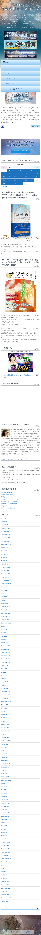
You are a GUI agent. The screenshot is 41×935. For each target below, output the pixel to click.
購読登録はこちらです (20, 150)
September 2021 (6, 701)
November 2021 (5, 695)
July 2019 (4, 786)
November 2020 (5, 734)
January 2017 (5, 885)
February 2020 (5, 764)
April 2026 (4, 521)
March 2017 (4, 878)
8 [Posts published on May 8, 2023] (9, 173)
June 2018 (4, 829)
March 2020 (4, 760)
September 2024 (6, 583)
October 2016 (5, 894)
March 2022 (4, 682)
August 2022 (4, 665)
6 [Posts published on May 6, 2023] (37, 170)
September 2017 (6, 858)
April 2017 (4, 875)
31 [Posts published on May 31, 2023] (20, 183)
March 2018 (4, 839)
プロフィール (11, 73)
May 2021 (4, 714)
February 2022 (5, 685)
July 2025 (4, 551)
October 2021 (5, 698)
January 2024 (5, 610)
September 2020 (6, 741)
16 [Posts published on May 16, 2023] (15, 177)
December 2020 (5, 731)
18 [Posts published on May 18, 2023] (26, 177)
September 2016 (6, 898)
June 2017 (4, 868)
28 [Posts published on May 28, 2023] (4, 183)
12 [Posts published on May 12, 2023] (31, 173)
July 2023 (4, 629)
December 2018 (5, 809)
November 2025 (5, 538)
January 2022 (5, 688)
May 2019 (4, 793)
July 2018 (4, 826)
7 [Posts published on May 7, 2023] (3, 173)
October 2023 (5, 620)
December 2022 (5, 652)
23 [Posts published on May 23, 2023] (15, 180)
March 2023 (4, 642)
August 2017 (4, 862)
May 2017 (4, 871)
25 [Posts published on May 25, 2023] (26, 180)
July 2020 (4, 747)
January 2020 (5, 767)
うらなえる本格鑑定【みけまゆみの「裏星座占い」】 (17, 375)
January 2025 (5, 570)
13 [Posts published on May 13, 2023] (37, 173)
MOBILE (14, 932)
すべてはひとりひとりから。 (9, 499)
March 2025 (4, 564)
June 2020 (4, 750)
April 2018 (4, 836)
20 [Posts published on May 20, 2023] (37, 177)
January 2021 (5, 727)
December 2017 (5, 849)
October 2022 (5, 659)
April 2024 (4, 600)
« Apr (2, 186)
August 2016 (4, 901)
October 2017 (5, 855)
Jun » (6, 186)
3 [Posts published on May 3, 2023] (20, 170)
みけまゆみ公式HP (6, 492)
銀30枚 (3, 497)
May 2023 (4, 636)
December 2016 (5, 888)
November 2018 (5, 813)
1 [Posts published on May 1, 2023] (9, 170)
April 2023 (4, 639)
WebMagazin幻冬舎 (7, 495)
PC (28, 932)
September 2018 (6, 819)
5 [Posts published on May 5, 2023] (31, 170)
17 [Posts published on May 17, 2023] (20, 177)
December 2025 (5, 534)
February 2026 (5, 528)
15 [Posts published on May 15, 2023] (9, 177)
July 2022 (4, 669)
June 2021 (4, 711)
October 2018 (5, 816)
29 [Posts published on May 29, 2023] (9, 183)
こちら (15, 483)
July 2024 (4, 590)
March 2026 (4, 525)
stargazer (4, 506)
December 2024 (5, 574)
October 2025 (5, 541)
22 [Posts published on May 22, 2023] (9, 180)
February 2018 (5, 842)
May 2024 (4, 597)
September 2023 (6, 623)
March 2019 (4, 800)
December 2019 (5, 770)
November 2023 (5, 616)
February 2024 (5, 606)
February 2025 (5, 567)
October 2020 (5, 737)
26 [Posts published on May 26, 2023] (31, 180)
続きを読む (35, 126)
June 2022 (4, 672)
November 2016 (5, 891)
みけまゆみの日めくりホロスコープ (14, 459)
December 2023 (5, 613)
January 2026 (5, 531)
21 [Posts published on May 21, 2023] (4, 180)
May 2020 (4, 754)
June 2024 (4, 593)
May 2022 (4, 675)
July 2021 (4, 708)
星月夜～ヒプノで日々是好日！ (10, 501)
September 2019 (6, 780)
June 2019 (4, 790)
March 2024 (4, 603)
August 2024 (4, 587)
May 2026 (4, 518)
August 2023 (4, 626)
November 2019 (5, 773)
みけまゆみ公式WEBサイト (15, 89)
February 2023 (5, 646)
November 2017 (5, 852)
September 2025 (6, 544)
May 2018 (4, 832)
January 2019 (5, 806)
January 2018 (5, 845)
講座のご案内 (11, 78)
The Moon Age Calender (8, 508)
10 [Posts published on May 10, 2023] (20, 173)
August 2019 (4, 783)
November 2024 (5, 577)
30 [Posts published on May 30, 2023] (15, 183)
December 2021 (5, 691)
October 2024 (5, 580)
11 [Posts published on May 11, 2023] (26, 173)
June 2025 (4, 554)
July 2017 (4, 865)
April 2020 (4, 757)
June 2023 (4, 633)
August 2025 (4, 547)
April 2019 (4, 796)
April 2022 (4, 678)
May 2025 (4, 557)
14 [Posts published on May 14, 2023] (4, 177)
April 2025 (4, 561)
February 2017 (5, 881)
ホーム (8, 68)
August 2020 (4, 744)
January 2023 (5, 649)
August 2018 (4, 822)
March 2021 (4, 721)
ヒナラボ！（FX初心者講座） (10, 503)
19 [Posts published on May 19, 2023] (31, 177)
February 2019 (5, 803)
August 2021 (4, 705)
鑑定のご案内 (11, 83)
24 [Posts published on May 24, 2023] (20, 180)
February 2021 (5, 724)
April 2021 (4, 718)
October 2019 (5, 777)
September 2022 (6, 662)
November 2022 (5, 656)
